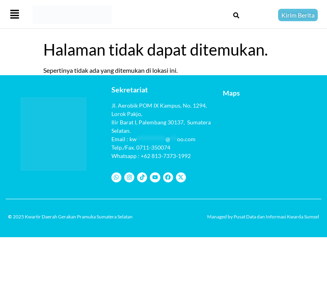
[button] (14, 15)
